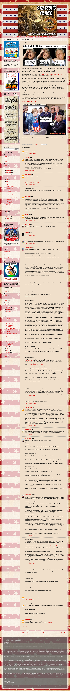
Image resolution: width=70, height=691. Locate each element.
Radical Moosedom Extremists (10, 202)
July (7, 179)
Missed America (9, 204)
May (7, 211)
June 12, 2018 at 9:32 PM (30, 615)
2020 (6, 165)
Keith (26, 149)
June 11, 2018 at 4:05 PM (30, 563)
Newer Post (25, 632)
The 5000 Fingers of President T (10, 191)
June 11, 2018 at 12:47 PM (30, 403)
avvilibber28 (27, 619)
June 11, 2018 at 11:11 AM (30, 353)
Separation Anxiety (10, 188)
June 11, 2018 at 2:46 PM (30, 434)
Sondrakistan (6, 256)
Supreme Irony (9, 182)
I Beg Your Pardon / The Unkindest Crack (11, 208)
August (8, 177)
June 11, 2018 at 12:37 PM (30, 395)
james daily (27, 196)
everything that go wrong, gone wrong (52, 74)
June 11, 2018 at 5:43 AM (30, 210)
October (8, 174)
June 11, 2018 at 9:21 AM (30, 276)
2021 (6, 163)
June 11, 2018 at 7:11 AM (30, 243)
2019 (6, 167)
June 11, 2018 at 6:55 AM (30, 235)
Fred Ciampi (27, 224)
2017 (6, 220)
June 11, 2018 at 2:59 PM (30, 490)
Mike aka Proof (28, 429)
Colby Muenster (28, 407)
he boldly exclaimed (37, 364)
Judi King (27, 214)
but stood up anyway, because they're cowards (51, 545)
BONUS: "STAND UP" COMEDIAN (32, 182)
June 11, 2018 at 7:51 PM (30, 574)
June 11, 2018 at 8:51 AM (30, 258)
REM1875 (27, 232)
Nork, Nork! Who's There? (11, 197)
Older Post (63, 632)
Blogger (42, 685)
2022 (6, 161)
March (7, 214)
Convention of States (8, 252)
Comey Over (8, 195)
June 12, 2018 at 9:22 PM (30, 599)
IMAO (5, 254)
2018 (6, 168)
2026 (6, 154)
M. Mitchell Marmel (29, 239)
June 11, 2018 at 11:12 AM (30, 382)
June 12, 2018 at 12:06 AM (30, 583)
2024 (6, 158)
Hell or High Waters (10, 184)
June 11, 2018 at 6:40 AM (30, 220)
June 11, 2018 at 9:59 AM (30, 296)
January (8, 218)
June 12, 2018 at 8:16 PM (30, 591)
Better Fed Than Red (10, 186)
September (8, 175)
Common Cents (7, 251)
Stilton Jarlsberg (28, 438)
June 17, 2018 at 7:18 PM (30, 624)
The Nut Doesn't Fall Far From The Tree (11, 194)
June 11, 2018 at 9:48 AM (30, 285)
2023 (6, 159)
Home (44, 632)
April (7, 213)
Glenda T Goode (28, 247)
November (8, 172)
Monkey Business (9, 206)
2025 (6, 156)
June (7, 181)
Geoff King (27, 157)
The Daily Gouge (7, 257)
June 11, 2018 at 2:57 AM (30, 184)
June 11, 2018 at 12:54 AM (30, 170)
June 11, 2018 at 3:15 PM (30, 535)
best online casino (48, 622)
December (8, 170)
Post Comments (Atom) (32, 635)
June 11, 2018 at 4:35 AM (30, 192)
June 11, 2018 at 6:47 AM (30, 228)
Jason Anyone (28, 174)
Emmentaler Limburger (30, 263)
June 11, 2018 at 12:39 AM (30, 153)
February (8, 216)
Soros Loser (8, 199)
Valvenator (27, 596)
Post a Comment (26, 626)
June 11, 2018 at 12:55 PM (30, 425)
